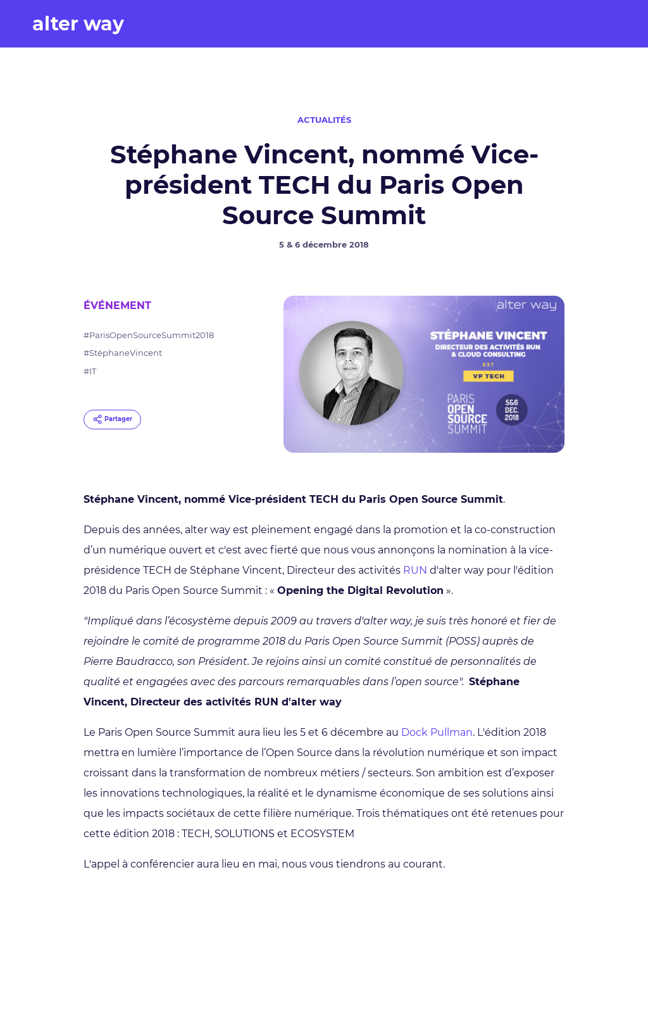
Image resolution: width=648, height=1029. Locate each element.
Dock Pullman (437, 732)
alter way (78, 23)
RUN (415, 570)
